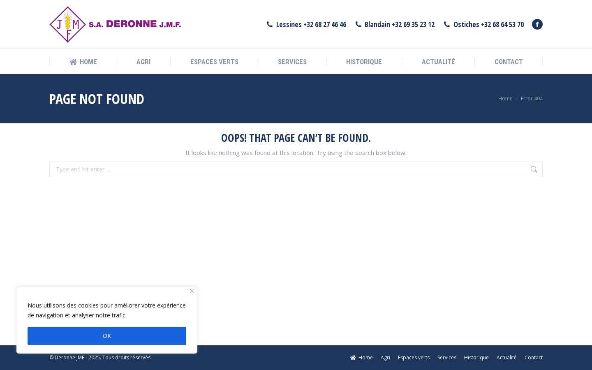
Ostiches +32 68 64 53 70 (483, 24)
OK (107, 336)
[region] (106, 320)
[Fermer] (192, 291)
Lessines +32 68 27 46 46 (306, 24)
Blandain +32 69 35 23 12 (394, 24)
